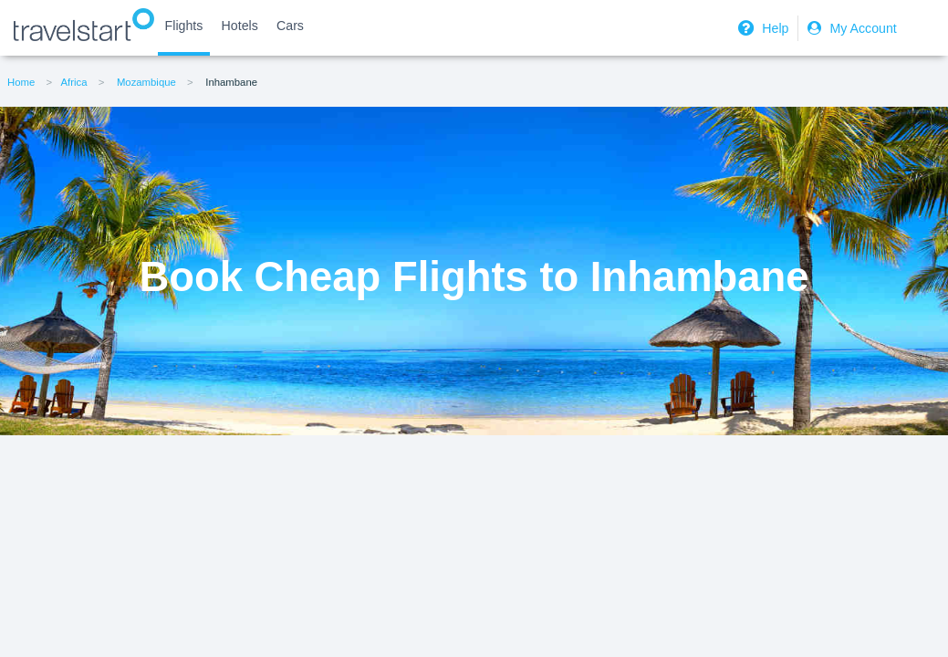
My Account (849, 28)
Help (761, 28)
